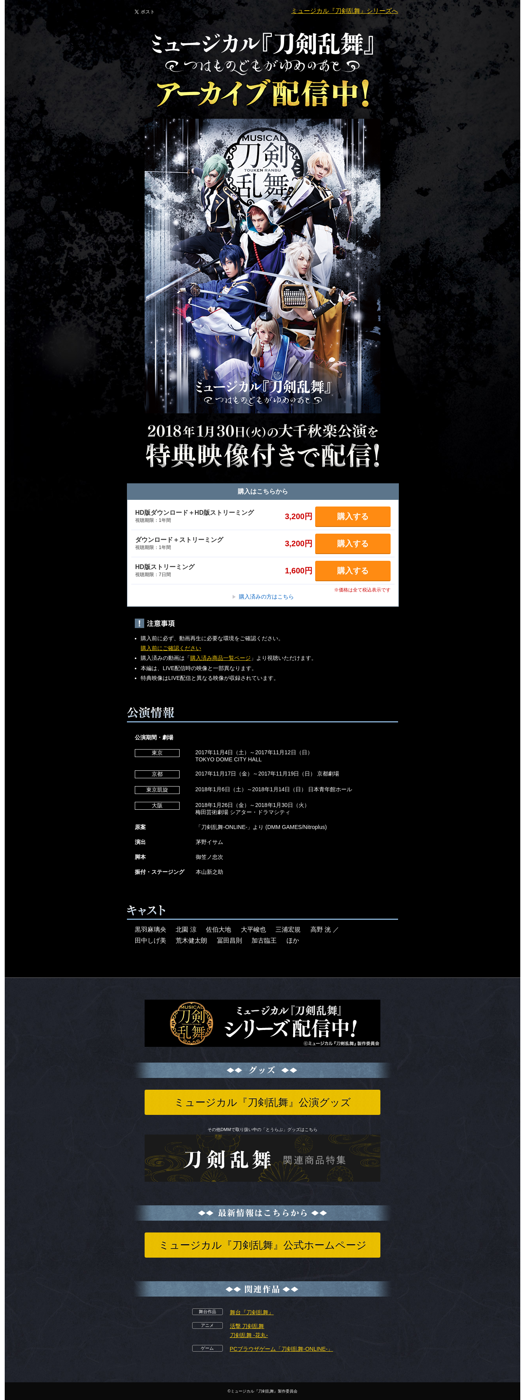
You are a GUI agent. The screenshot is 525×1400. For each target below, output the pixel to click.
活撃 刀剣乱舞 (247, 1326)
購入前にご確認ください (171, 648)
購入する (353, 516)
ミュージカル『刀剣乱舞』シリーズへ (344, 10)
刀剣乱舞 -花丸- (249, 1335)
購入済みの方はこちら (263, 596)
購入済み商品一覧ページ (220, 658)
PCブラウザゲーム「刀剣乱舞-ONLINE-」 (281, 1349)
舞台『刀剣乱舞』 (252, 1312)
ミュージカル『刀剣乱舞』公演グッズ (262, 1102)
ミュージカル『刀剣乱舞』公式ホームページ (263, 1245)
